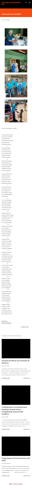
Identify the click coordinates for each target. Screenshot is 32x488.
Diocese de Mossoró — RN (12, 3)
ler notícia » (26, 378)
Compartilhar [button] (25, 327)
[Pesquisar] (26, 2)
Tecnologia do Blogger (16, 484)
